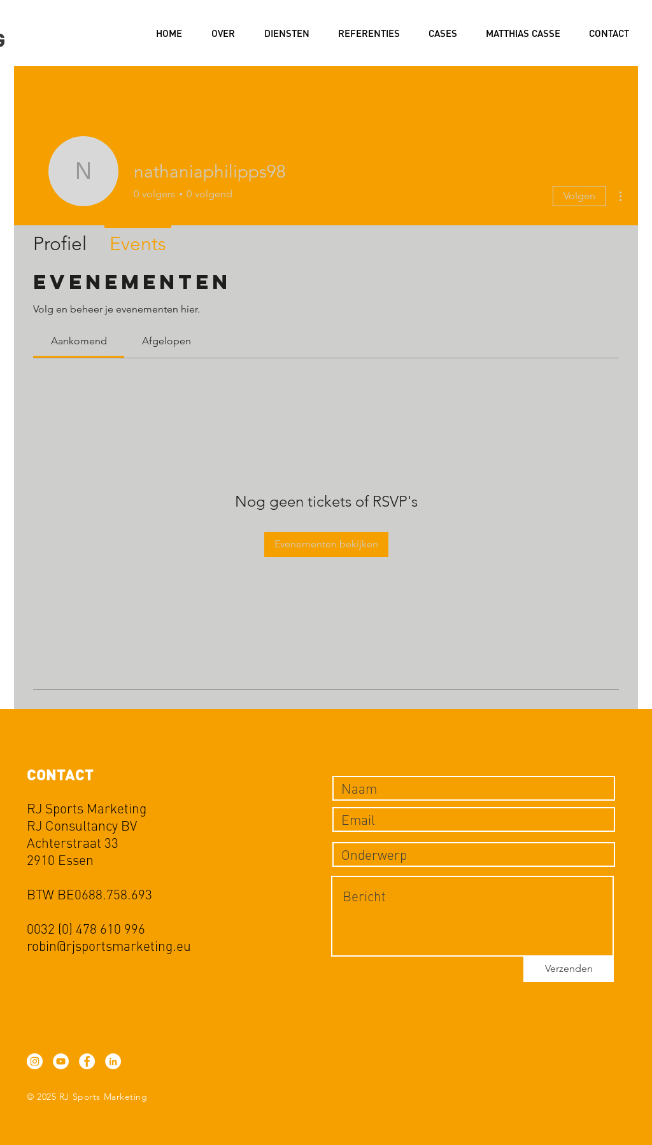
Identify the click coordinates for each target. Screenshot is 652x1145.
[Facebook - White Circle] (87, 1061)
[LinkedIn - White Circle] (113, 1061)
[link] (79, 341)
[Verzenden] (568, 969)
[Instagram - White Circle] (35, 1061)
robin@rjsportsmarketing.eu (109, 945)
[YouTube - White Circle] (61, 1061)
